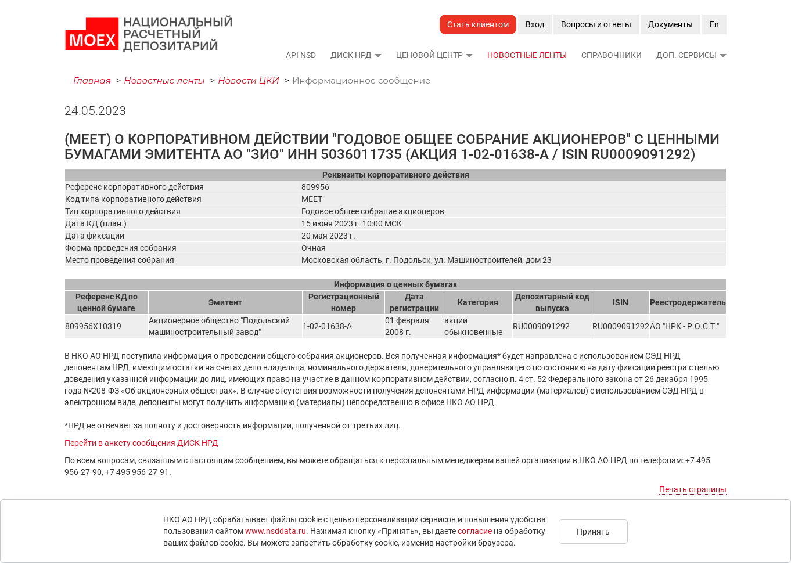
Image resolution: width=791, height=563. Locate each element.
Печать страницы (693, 489)
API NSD (301, 55)
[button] (377, 55)
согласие (475, 531)
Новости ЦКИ (248, 80)
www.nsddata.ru (275, 531)
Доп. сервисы (686, 55)
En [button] (714, 24)
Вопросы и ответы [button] (596, 24)
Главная (92, 80)
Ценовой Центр (429, 55)
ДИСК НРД (351, 55)
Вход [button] (535, 24)
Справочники (611, 55)
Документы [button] (670, 24)
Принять (593, 531)
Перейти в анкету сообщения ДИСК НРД (141, 442)
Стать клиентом (478, 24)
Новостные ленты (527, 55)
